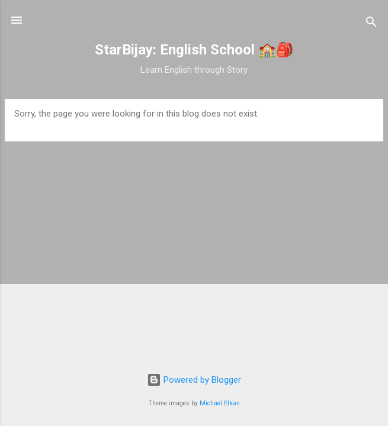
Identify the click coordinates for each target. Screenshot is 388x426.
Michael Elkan (220, 403)
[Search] (371, 24)
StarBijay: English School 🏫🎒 (194, 49)
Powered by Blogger (194, 380)
